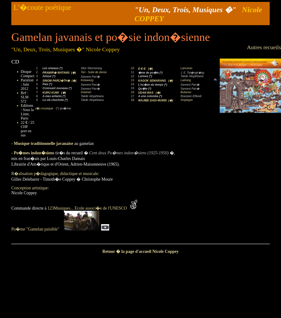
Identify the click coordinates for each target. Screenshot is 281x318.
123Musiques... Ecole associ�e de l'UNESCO (88, 208)
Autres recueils (264, 47)
